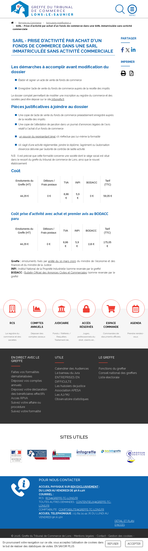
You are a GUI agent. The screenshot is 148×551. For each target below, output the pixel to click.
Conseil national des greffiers (118, 373)
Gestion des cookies (120, 535)
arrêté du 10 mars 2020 (62, 261)
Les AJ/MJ (62, 394)
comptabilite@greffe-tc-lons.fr (81, 509)
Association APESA (68, 390)
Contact (101, 535)
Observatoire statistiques (72, 399)
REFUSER (113, 543)
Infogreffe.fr (57, 99)
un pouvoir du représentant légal (37, 136)
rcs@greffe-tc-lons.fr (62, 498)
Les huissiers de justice (70, 386)
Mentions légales (84, 535)
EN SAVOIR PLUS (64, 546)
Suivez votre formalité (26, 411)
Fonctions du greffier (112, 368)
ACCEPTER (134, 543)
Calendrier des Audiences (72, 368)
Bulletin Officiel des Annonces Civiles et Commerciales (55, 272)
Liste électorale (109, 377)
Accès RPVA (19, 398)
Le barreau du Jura (67, 373)
